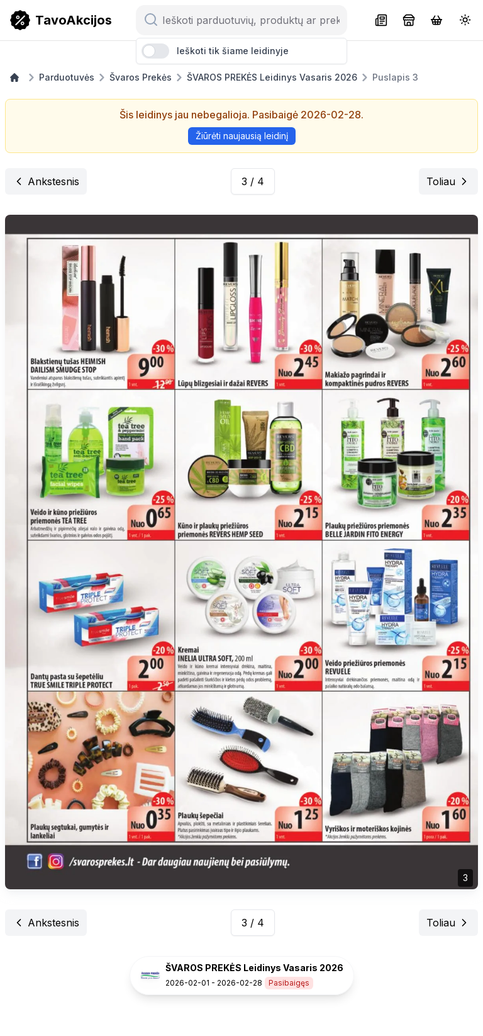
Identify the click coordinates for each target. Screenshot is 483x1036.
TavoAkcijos (73, 20)
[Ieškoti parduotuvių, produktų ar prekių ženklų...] (249, 20)
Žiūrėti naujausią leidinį (242, 135)
